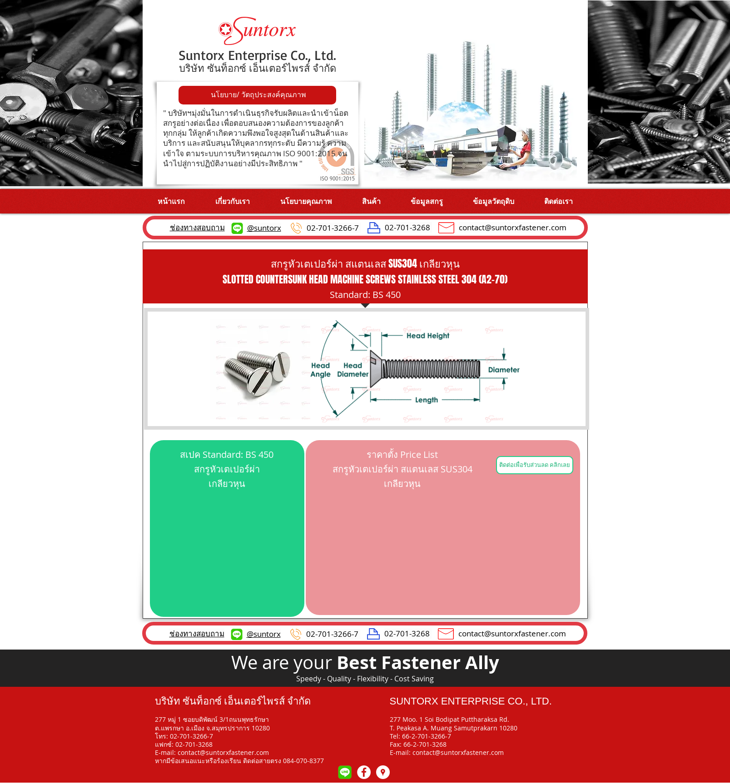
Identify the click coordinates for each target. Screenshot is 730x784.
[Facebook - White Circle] (364, 772)
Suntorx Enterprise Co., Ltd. (257, 54)
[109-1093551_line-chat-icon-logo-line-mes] (345, 772)
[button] (371, 201)
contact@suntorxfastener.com (512, 227)
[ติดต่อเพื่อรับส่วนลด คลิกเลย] (534, 465)
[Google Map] (383, 772)
